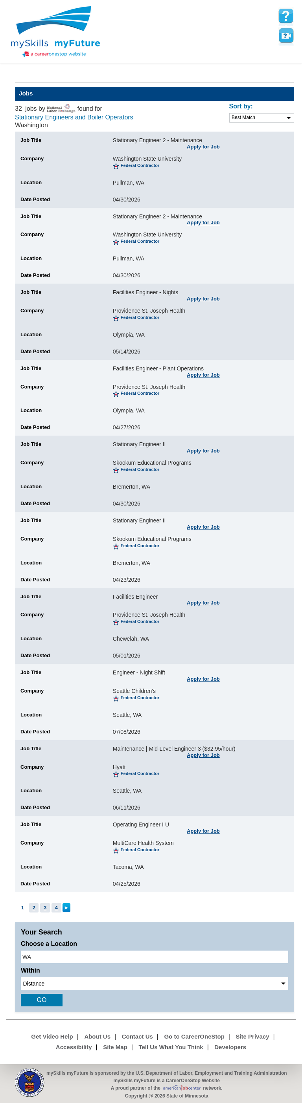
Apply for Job (203, 147)
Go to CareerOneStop (194, 1036)
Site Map (115, 1047)
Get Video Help (52, 1036)
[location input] (154, 957)
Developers (230, 1047)
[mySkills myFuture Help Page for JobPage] (286, 16)
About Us (97, 1036)
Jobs (26, 93)
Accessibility (74, 1047)
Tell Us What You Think (170, 1047)
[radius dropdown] (154, 983)
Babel (20, 76)
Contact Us (137, 1036)
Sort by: (241, 106)
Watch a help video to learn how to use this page (286, 36)
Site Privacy (252, 1036)
